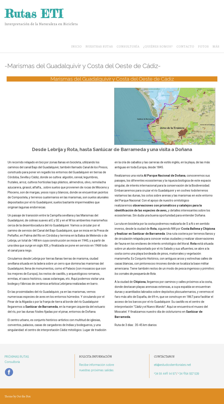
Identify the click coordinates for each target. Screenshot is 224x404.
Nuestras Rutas (99, 47)
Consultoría (128, 47)
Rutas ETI (34, 14)
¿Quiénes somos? (158, 47)
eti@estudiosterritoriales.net (172, 364)
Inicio (76, 47)
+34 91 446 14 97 (165, 373)
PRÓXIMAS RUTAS (17, 356)
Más (216, 47)
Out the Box (24, 396)
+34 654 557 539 (188, 373)
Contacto (185, 47)
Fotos (203, 47)
